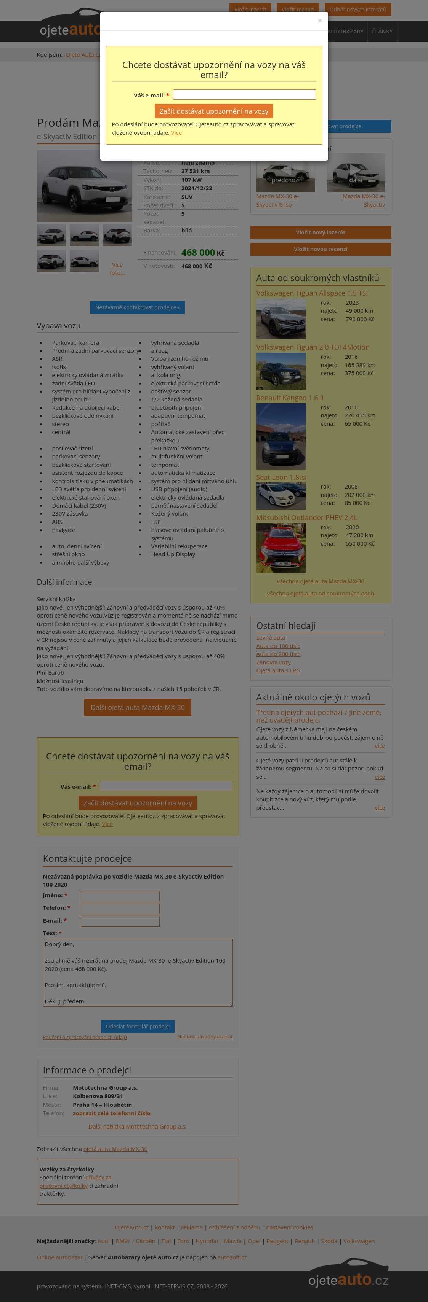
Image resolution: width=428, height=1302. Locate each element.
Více (176, 132)
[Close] (319, 21)
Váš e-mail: (149, 95)
